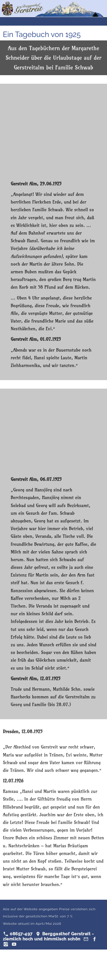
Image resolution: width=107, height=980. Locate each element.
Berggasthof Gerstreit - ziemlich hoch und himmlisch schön (48, 936)
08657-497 (18, 933)
